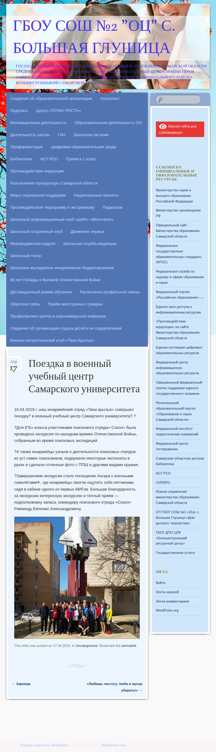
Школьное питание (91, 134)
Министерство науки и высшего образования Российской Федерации (174, 195)
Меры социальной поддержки (38, 195)
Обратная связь (25, 304)
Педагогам (112, 207)
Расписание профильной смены (110, 292)
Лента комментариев (172, 601)
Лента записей (167, 592)
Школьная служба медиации (90, 243)
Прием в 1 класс (81, 159)
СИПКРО (163, 482)
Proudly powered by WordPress (44, 745)
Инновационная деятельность (38, 122)
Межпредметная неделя (32, 243)
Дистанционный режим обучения (41, 292)
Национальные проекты (96, 195)
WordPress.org (167, 610)
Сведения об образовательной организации (51, 98)
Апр (13, 363)
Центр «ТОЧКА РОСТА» (58, 110)
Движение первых (87, 231)
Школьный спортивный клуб (36, 231)
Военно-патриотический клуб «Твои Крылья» (52, 340)
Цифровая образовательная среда (83, 147)
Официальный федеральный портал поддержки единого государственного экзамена (179, 387)
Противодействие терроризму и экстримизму (52, 207)
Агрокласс (110, 98)
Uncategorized (87, 645)
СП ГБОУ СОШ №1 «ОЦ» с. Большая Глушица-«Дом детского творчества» (178, 517)
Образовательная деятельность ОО (108, 122)
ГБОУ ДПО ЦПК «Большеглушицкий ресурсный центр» (171, 538)
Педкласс (19, 110)
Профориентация (26, 147)
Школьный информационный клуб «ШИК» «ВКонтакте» (62, 219)
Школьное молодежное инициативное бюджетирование (62, 267)
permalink (128, 645)
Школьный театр (25, 255)
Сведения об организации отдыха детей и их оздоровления (65, 328)
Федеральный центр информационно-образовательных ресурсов (177, 367)
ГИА (61, 134)
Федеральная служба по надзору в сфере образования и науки (180, 276)
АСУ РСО (49, 159)
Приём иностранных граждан (75, 304)
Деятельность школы (30, 134)
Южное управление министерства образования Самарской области (177, 497)
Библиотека (21, 159)
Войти (160, 583)
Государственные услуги (175, 552)
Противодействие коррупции (37, 171)
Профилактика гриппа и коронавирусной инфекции (58, 316)
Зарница (21, 684)
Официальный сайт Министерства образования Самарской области (178, 230)
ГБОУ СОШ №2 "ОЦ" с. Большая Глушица (94, 38)
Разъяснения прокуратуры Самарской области (54, 183)
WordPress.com (114, 745)
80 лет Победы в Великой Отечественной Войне (55, 280)
